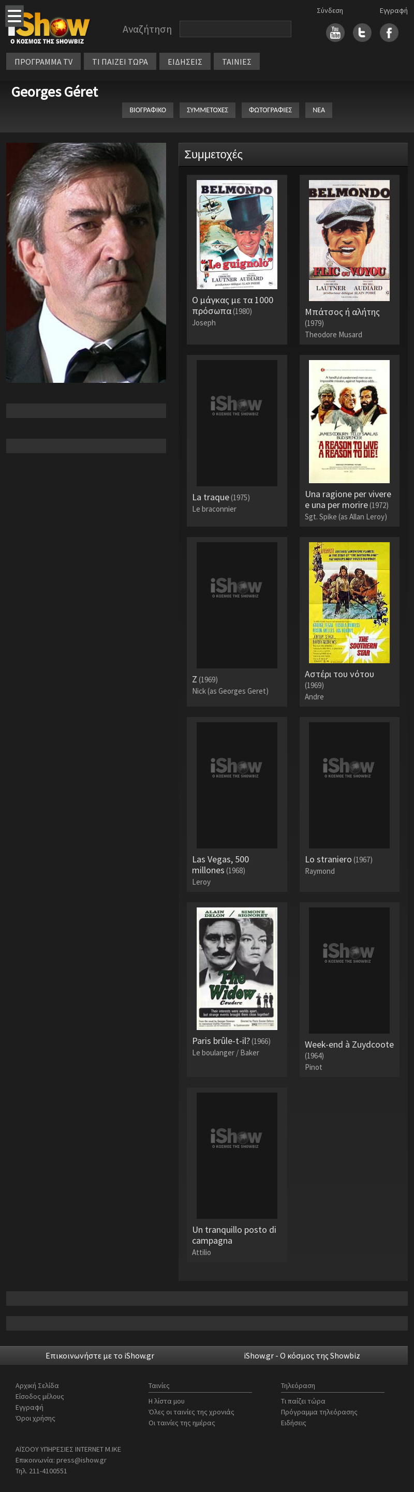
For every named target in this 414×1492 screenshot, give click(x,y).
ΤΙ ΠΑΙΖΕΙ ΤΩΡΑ (120, 61)
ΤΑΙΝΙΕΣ (237, 61)
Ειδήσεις (293, 1422)
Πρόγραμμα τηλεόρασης (319, 1411)
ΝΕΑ (319, 110)
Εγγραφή (394, 10)
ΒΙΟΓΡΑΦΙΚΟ (147, 110)
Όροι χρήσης (35, 1418)
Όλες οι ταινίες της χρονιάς (191, 1411)
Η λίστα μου (167, 1401)
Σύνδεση (330, 10)
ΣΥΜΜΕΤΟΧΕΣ (207, 110)
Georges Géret (54, 91)
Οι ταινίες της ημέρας (182, 1422)
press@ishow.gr (81, 1460)
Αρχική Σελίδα (37, 1385)
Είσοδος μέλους (40, 1396)
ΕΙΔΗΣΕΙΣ (185, 61)
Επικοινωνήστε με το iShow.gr (100, 1355)
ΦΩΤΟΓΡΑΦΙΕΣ (270, 110)
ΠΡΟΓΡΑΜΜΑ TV (43, 61)
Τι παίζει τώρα (303, 1401)
